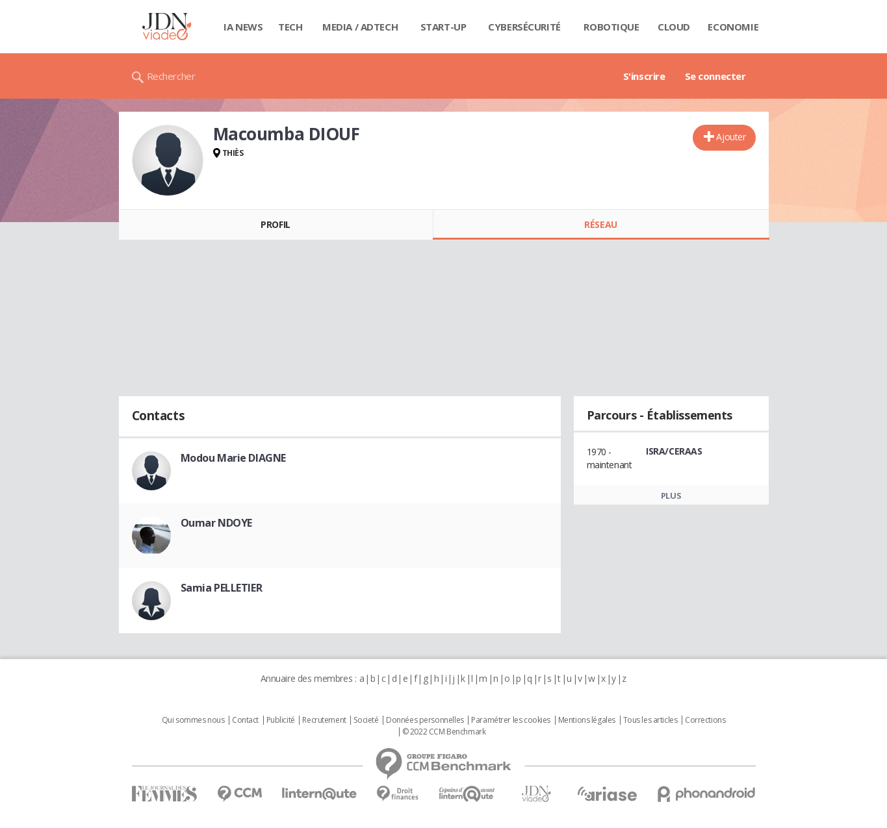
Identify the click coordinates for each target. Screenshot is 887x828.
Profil (275, 224)
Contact (245, 720)
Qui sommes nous (193, 720)
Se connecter (715, 75)
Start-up (443, 26)
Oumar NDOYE (216, 523)
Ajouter (730, 137)
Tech (290, 26)
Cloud (674, 26)
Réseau (600, 224)
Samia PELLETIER (222, 588)
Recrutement (324, 720)
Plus (671, 495)
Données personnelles (425, 720)
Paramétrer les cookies (510, 720)
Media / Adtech (360, 26)
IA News (243, 26)
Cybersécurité (524, 26)
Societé (366, 720)
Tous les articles (650, 720)
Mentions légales (586, 720)
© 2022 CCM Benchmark (444, 731)
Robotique (611, 26)
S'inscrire (644, 75)
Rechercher (171, 75)
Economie (733, 26)
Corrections (705, 720)
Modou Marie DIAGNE (233, 458)
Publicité (280, 720)
